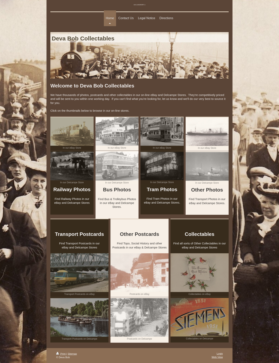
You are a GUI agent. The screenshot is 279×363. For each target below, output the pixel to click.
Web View (217, 357)
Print (61, 353)
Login (220, 353)
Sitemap (72, 353)
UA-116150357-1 (140, 5)
